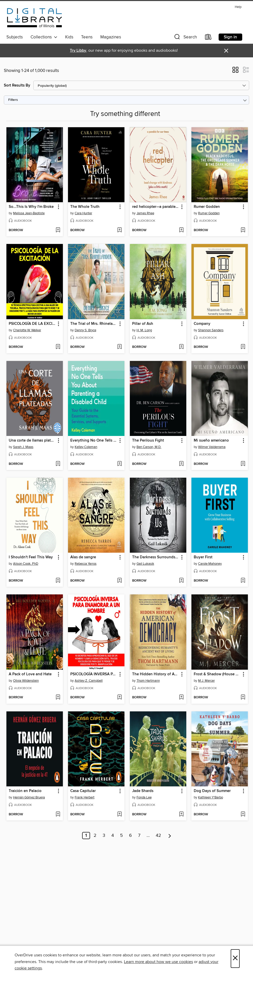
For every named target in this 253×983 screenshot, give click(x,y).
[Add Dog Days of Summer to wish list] (243, 814)
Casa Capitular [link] (83, 791)
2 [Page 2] (95, 835)
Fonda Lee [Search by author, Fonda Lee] (144, 797)
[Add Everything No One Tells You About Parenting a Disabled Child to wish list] (119, 464)
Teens (87, 37)
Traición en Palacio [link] (25, 791)
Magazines (110, 37)
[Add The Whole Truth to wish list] (119, 230)
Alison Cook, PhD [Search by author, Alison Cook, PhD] (25, 564)
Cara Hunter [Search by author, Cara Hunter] (83, 213)
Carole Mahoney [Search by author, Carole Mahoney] (210, 564)
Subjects (14, 37)
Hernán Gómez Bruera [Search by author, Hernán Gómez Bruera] (29, 797)
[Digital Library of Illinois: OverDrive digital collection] (34, 17)
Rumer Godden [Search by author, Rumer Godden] (209, 213)
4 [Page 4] (112, 835)
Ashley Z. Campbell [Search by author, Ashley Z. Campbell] (89, 681)
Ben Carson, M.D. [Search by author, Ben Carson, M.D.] (149, 447)
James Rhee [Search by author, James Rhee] (145, 213)
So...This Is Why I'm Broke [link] (31, 207)
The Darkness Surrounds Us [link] (155, 557)
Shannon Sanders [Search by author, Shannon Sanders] (210, 330)
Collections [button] (44, 37)
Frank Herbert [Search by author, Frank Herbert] (84, 797)
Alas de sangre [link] (83, 557)
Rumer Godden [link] (207, 207)
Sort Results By (17, 85)
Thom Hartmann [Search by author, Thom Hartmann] (148, 681)
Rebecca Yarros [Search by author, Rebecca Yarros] (85, 564)
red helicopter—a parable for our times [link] (155, 207)
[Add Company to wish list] (243, 347)
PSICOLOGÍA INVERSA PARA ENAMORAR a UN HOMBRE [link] (93, 674)
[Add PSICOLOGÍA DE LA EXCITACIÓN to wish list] (58, 347)
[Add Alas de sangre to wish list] (119, 581)
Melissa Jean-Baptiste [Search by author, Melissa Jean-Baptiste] (29, 213)
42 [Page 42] (158, 835)
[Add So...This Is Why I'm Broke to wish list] (58, 230)
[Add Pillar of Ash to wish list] (181, 347)
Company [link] (202, 324)
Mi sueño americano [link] (211, 440)
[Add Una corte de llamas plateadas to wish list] (58, 464)
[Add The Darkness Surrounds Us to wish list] (181, 581)
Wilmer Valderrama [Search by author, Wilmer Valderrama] (212, 447)
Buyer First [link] (203, 557)
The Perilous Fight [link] (148, 440)
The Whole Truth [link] (85, 207)
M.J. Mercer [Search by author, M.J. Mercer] (206, 681)
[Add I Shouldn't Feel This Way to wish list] (58, 581)
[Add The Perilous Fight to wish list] (181, 464)
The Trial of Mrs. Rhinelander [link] (93, 324)
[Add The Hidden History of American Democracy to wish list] (181, 697)
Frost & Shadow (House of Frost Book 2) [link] (217, 674)
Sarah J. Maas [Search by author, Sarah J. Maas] (23, 447)
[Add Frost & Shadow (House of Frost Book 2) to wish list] (243, 697)
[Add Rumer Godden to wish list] (243, 230)
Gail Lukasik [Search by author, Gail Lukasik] (145, 564)
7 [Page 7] (139, 835)
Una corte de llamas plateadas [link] (32, 440)
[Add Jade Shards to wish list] (181, 814)
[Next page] (170, 835)
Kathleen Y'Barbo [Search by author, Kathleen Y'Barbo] (210, 797)
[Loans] (208, 38)
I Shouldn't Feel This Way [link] (31, 557)
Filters (13, 100)
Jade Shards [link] (142, 791)
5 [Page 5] (121, 835)
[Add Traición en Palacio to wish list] (58, 814)
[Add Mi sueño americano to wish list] (243, 464)
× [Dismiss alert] (226, 51)
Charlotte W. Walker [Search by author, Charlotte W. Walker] (27, 330)
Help (238, 7)
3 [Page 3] (104, 835)
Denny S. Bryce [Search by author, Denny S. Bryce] (85, 330)
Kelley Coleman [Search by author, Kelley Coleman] (86, 447)
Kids (69, 37)
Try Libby (78, 50)
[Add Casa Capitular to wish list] (119, 814)
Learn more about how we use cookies (158, 961)
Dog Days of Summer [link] (212, 791)
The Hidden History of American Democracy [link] (155, 674)
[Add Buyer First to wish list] (243, 581)
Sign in (230, 37)
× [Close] (235, 958)
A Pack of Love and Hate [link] (30, 674)
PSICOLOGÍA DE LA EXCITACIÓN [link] (32, 324)
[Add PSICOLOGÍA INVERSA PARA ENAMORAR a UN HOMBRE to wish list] (119, 697)
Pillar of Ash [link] (142, 324)
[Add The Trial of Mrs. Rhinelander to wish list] (119, 347)
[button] (185, 38)
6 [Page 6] (130, 835)
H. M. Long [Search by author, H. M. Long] (144, 330)
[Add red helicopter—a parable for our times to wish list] (181, 230)
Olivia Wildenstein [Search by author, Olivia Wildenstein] (26, 681)
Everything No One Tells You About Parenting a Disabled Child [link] (93, 440)
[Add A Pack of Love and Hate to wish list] (58, 697)
